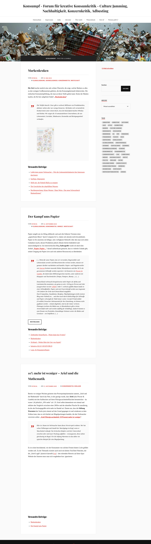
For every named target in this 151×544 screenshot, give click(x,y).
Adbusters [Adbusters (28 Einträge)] (106, 122)
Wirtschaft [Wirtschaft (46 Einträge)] (117, 168)
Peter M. (35, 78)
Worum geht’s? (113, 20)
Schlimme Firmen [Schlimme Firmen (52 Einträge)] (108, 163)
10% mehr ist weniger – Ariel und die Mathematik (55, 375)
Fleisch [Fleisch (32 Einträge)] (115, 136)
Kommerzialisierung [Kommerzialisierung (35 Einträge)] (110, 148)
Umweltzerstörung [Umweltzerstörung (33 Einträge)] (109, 166)
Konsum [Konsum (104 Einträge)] (122, 148)
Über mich (78, 20)
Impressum (49, 20)
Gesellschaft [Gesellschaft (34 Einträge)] (117, 139)
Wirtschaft (75, 80)
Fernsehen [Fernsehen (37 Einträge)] (125, 133)
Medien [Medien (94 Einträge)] (105, 157)
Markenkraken (42, 70)
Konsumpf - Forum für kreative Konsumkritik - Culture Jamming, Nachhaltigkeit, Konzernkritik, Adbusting (75, 8)
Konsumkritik (51, 226)
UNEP (54, 287)
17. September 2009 (51, 386)
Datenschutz (37, 20)
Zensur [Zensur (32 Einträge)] (123, 171)
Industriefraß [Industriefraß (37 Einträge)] (121, 142)
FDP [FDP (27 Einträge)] (118, 133)
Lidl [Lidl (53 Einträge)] (118, 154)
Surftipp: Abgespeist (38, 179)
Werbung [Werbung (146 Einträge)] (122, 166)
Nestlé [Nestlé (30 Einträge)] (125, 157)
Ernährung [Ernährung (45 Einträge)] (106, 133)
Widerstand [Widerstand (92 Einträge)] (107, 168)
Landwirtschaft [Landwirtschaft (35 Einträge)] (108, 154)
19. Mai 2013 (48, 78)
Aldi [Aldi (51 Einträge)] (104, 125)
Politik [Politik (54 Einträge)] (105, 160)
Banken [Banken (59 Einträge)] (105, 128)
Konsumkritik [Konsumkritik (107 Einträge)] (107, 151)
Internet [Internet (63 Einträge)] (106, 145)
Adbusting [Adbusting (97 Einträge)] (115, 122)
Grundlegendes (52, 80)
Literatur (68, 20)
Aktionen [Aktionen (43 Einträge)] (125, 122)
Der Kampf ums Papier (50, 216)
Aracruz (42, 268)
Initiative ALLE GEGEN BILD (41, 346)
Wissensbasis (90, 20)
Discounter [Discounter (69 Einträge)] (117, 131)
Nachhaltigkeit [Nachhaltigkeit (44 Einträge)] (115, 157)
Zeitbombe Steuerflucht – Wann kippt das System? (48, 335)
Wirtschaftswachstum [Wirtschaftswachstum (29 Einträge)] (110, 171)
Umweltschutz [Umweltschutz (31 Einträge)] (121, 163)
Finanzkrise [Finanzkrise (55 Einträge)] (107, 136)
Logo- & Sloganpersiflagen (40, 350)
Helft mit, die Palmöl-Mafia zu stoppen (44, 183)
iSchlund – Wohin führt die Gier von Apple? (46, 342)
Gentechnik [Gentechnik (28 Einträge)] (107, 139)
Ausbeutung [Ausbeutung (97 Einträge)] (119, 125)
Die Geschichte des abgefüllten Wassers (44, 186)
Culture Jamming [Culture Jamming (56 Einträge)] (116, 128)
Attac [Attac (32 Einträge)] (110, 125)
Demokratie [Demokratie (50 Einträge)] (107, 131)
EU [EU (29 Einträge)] (113, 133)
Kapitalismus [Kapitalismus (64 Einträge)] (115, 145)
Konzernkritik (64, 80)
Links (59, 20)
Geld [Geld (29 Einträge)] (122, 136)
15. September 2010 (51, 224)
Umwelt (60, 226)
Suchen (104, 85)
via (55, 454)
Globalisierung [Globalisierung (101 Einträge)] (108, 142)
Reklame (79, 386)
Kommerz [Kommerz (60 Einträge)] (126, 145)
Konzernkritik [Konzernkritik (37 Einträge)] (120, 151)
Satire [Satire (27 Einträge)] (120, 160)
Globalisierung (39, 80)
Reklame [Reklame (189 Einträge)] (113, 160)
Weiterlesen (35, 322)
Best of (101, 20)
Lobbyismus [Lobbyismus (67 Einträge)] (125, 154)
